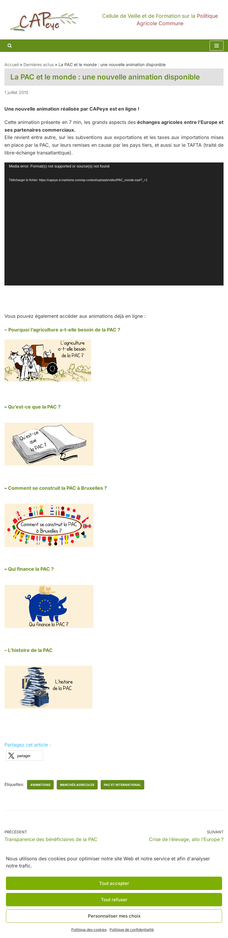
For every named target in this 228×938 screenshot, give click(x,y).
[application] (114, 223)
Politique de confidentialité (132, 929)
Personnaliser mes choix (114, 916)
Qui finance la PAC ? (31, 569)
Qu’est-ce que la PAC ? (34, 407)
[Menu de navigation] (217, 46)
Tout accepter (114, 883)
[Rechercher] (9, 45)
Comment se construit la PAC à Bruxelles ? (57, 488)
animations (40, 785)
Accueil (11, 64)
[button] (24, 755)
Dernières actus (38, 64)
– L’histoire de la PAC (28, 650)
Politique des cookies (89, 929)
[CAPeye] (114, 19)
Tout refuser (114, 899)
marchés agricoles (77, 785)
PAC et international (122, 785)
